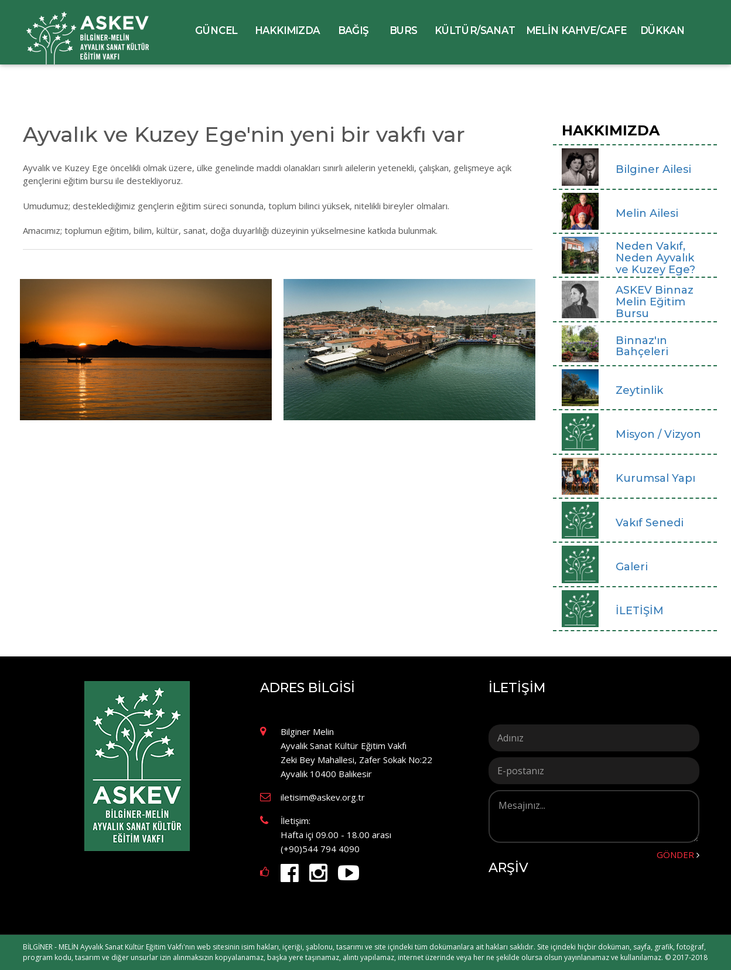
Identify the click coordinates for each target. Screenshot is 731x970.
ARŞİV (508, 868)
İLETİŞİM (517, 688)
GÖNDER (678, 854)
